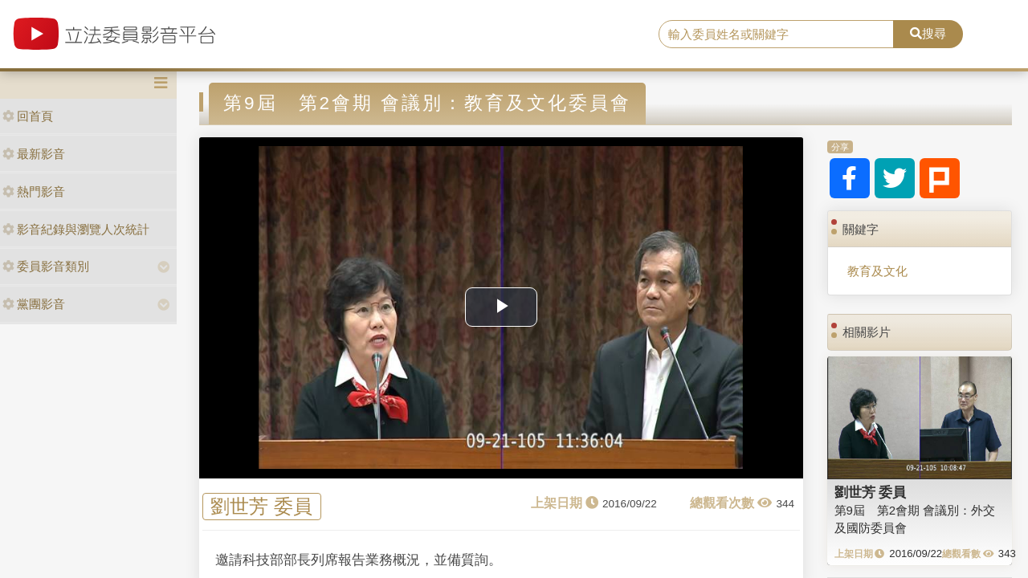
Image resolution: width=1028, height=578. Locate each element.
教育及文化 (877, 271)
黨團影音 (33, 304)
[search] (776, 34)
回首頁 (27, 116)
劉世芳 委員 (261, 507)
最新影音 (33, 154)
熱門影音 (33, 191)
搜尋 (928, 33)
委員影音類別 (45, 266)
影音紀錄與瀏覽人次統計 (75, 229)
